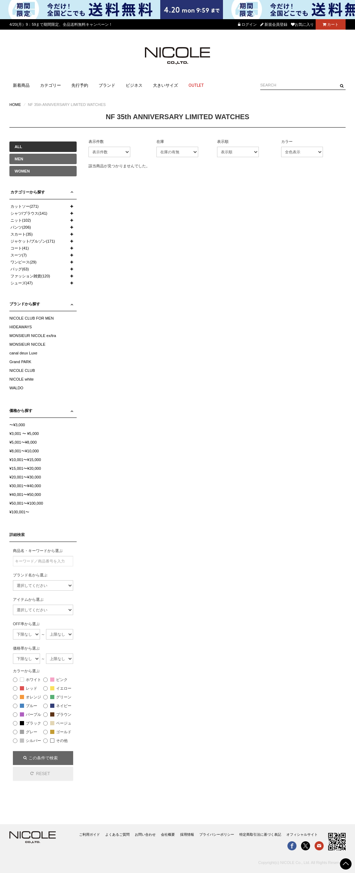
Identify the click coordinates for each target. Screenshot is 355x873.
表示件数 (96, 141)
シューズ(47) (21, 283)
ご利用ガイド (89, 834)
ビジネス (134, 85)
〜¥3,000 (17, 425)
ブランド (107, 85)
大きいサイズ (165, 85)
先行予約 (79, 85)
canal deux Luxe (23, 353)
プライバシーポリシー (216, 834)
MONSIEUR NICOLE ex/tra (32, 336)
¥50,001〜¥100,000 (26, 503)
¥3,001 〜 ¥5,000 (24, 433)
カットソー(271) (24, 206)
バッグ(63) (19, 269)
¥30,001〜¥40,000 (25, 486)
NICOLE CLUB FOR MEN (31, 318)
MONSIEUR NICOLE (27, 344)
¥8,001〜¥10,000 (24, 451)
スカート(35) (21, 234)
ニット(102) (20, 220)
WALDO (16, 388)
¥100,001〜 (19, 512)
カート (331, 24)
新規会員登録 (273, 24)
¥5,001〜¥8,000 (23, 442)
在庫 (160, 141)
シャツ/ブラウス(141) (28, 213)
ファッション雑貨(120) (30, 276)
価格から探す (20, 410)
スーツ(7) (18, 255)
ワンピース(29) (23, 262)
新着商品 (21, 85)
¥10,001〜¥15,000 (25, 460)
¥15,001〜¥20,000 (25, 468)
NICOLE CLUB (22, 370)
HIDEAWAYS (20, 327)
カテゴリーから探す (27, 192)
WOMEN (22, 171)
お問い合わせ (145, 834)
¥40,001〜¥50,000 (25, 494)
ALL (18, 147)
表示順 (223, 141)
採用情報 (187, 834)
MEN (19, 159)
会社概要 (168, 834)
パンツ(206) (20, 227)
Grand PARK (20, 362)
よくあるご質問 (117, 834)
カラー (287, 141)
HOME (15, 104)
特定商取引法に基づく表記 (260, 834)
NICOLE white (21, 379)
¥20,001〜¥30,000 (25, 477)
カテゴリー (50, 85)
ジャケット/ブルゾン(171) (32, 241)
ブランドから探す (24, 304)
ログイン (247, 24)
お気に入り (302, 24)
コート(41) (19, 248)
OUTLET (196, 85)
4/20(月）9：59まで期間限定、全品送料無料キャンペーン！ (61, 24)
